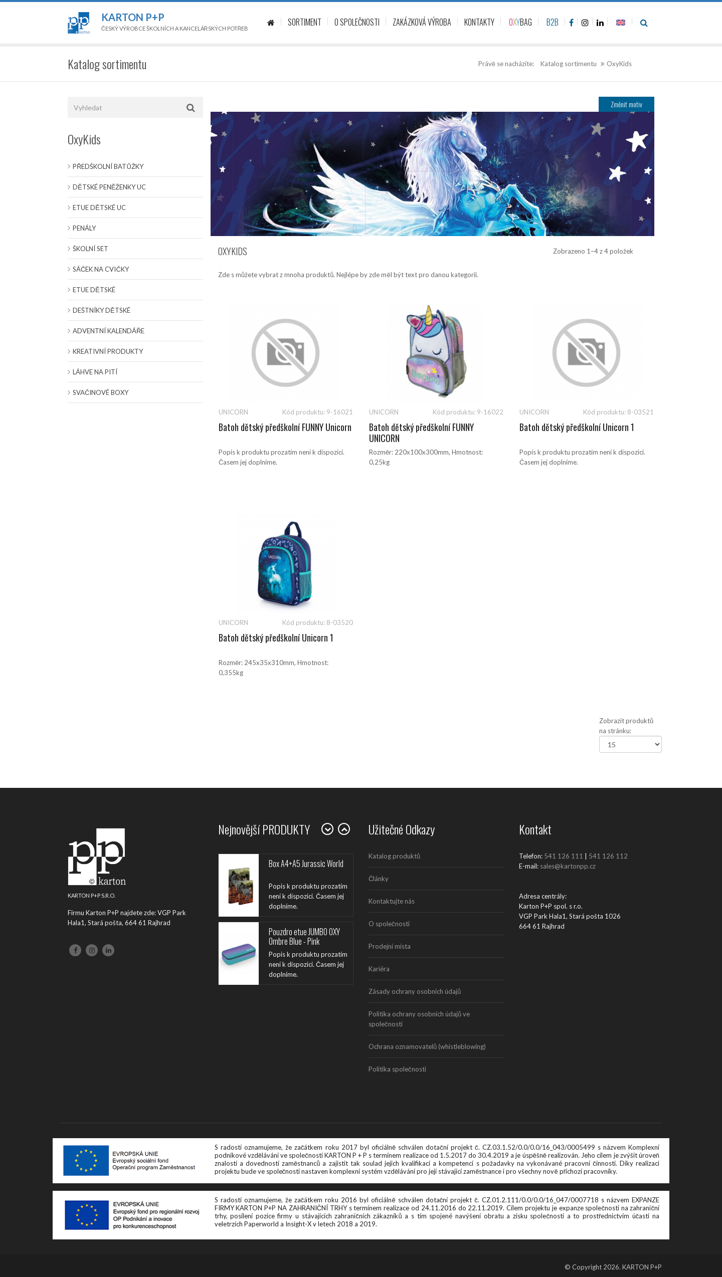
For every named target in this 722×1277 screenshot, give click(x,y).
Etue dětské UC (99, 207)
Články (379, 879)
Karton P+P (132, 17)
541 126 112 (608, 856)
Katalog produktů (394, 856)
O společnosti (389, 924)
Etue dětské (94, 290)
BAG (520, 22)
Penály (84, 228)
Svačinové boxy (100, 392)
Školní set (90, 249)
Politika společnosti (397, 1069)
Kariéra (379, 969)
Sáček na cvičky (101, 269)
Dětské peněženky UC (109, 187)
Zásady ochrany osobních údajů (415, 991)
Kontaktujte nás (392, 901)
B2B (553, 22)
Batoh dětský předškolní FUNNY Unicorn (285, 427)
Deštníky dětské (101, 310)
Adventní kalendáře (108, 331)
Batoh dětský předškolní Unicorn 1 (576, 427)
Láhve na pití (95, 372)
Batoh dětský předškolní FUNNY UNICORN (421, 432)
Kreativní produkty (108, 351)
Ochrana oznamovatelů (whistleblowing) (427, 1046)
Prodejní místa (390, 946)
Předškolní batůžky (108, 166)
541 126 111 (563, 856)
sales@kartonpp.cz (568, 866)
